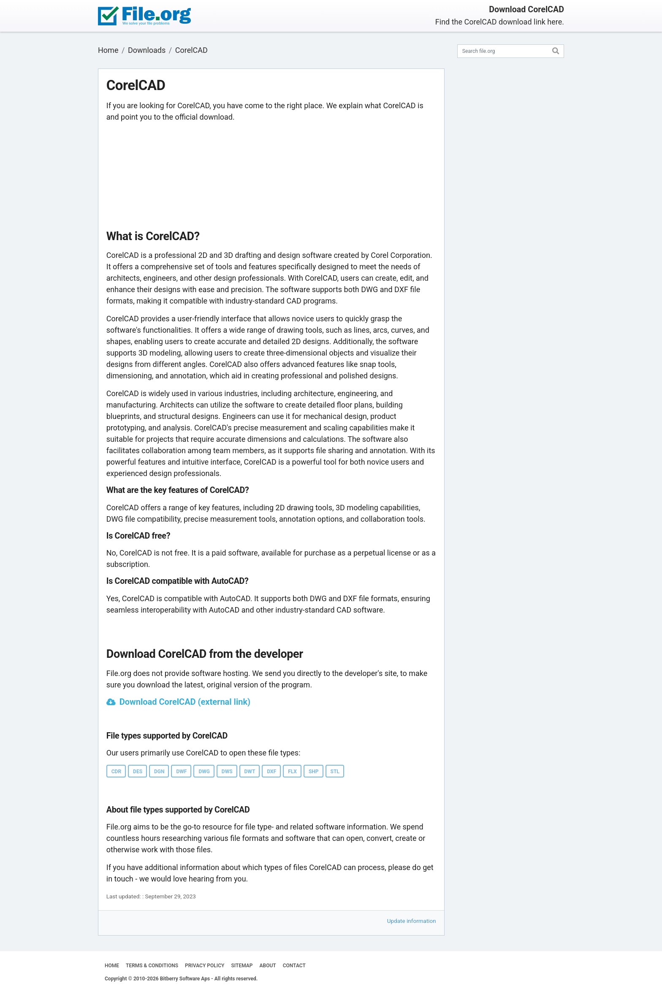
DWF (181, 772)
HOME (112, 966)
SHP (314, 772)
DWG (203, 772)
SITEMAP (241, 966)
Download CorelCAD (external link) (184, 702)
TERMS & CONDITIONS (152, 966)
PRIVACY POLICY (204, 966)
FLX (292, 772)
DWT (249, 772)
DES (137, 772)
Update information (411, 920)
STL (335, 772)
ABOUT (268, 966)
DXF (271, 772)
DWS (227, 772)
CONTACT (294, 966)
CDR (116, 772)
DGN (159, 772)
